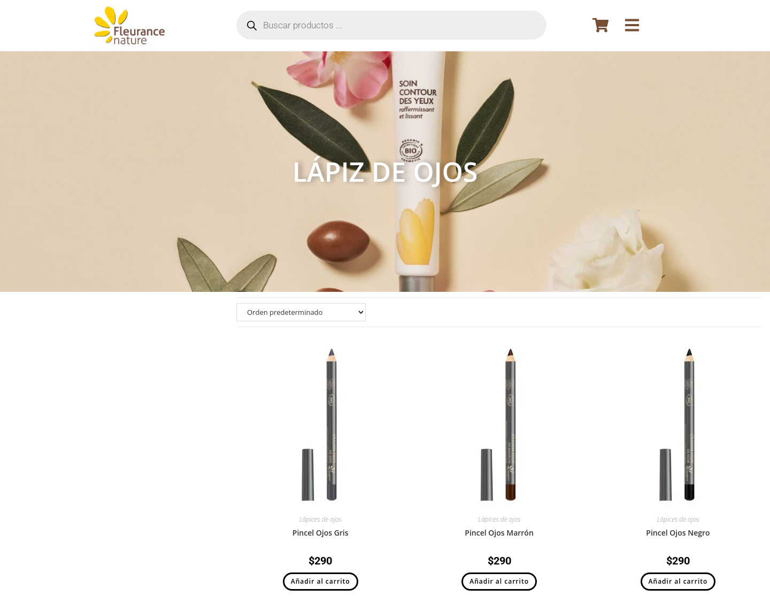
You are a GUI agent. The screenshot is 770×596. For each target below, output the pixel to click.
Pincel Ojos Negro (678, 533)
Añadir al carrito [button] (320, 581)
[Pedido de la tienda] (301, 312)
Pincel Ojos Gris (320, 533)
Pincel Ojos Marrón (499, 533)
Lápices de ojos (320, 519)
